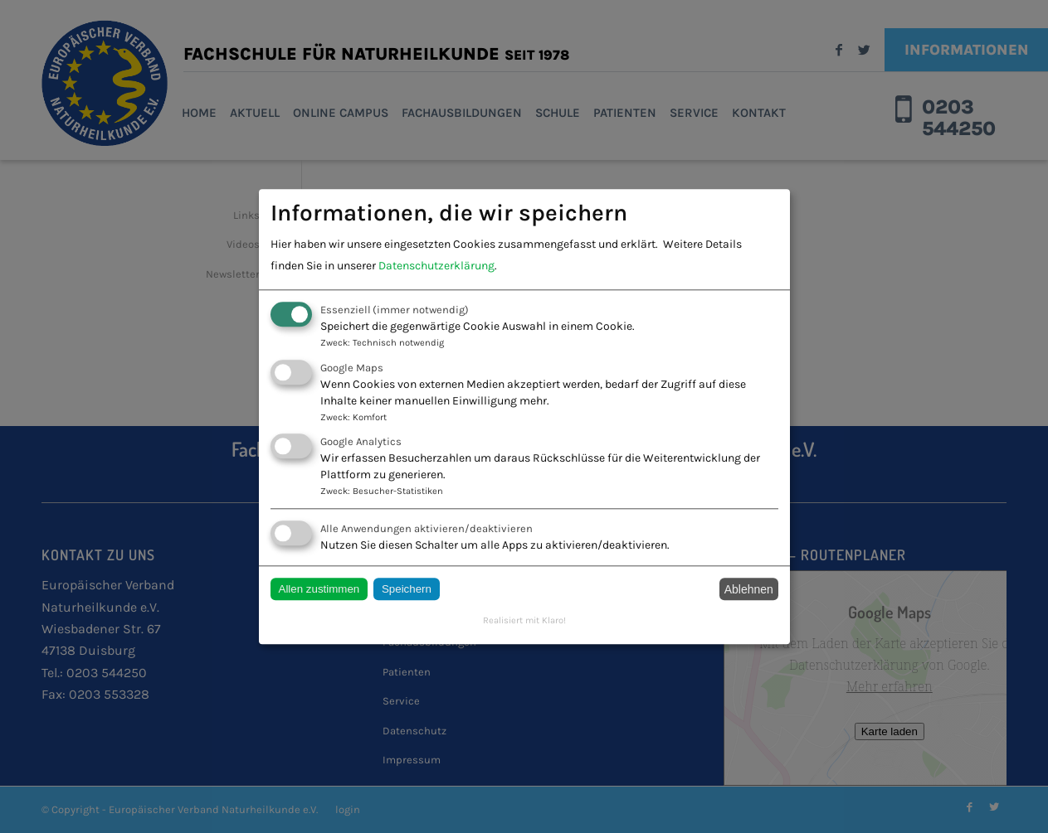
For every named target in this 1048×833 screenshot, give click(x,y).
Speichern (406, 590)
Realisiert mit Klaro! (524, 621)
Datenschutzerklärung (436, 266)
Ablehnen (748, 589)
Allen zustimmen (319, 590)
